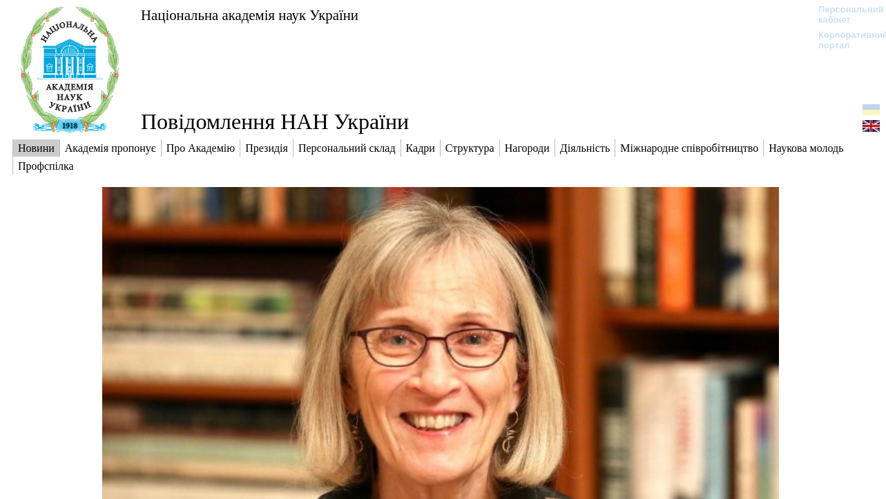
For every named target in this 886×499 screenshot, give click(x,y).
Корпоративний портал (844, 40)
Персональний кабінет (844, 14)
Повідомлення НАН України (275, 121)
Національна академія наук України (249, 15)
